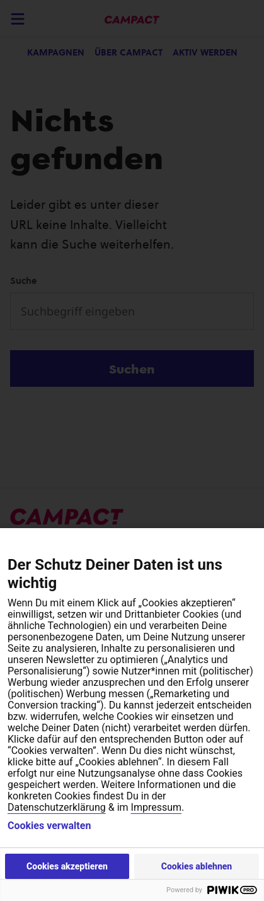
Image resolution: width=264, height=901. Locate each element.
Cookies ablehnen (196, 866)
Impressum (156, 807)
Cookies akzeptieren (67, 866)
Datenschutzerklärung (57, 807)
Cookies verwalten (49, 826)
